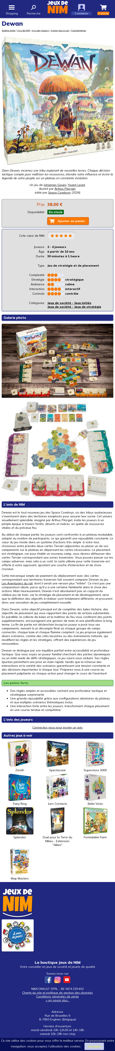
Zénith (19, 756)
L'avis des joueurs (18, 720)
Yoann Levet (76, 185)
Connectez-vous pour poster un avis (57, 727)
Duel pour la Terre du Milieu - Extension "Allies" (57, 827)
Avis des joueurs (40, 30)
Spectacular (57, 756)
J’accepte (94, 1046)
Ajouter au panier (71, 221)
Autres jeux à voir (60, 30)
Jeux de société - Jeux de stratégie (74, 307)
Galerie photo (8, 30)
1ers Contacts (57, 790)
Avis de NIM (23, 30)
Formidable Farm (95, 823)
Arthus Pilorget (65, 189)
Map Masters (19, 864)
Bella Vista (95, 790)
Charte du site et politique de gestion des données (57, 993)
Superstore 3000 (95, 756)
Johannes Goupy (55, 185)
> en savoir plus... (57, 1000)
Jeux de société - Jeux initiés (69, 303)
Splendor (19, 823)
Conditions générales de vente (57, 996)
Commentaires (78, 30)
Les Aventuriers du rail (17, 583)
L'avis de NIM (14, 504)
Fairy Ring (19, 790)
